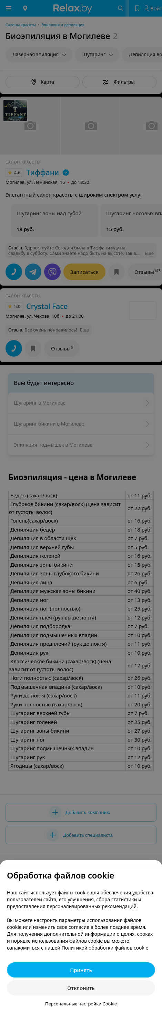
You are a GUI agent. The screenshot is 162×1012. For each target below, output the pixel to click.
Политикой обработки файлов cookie (105, 947)
